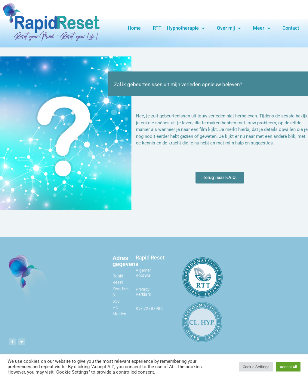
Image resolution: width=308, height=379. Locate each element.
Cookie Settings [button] (256, 367)
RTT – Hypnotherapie (179, 28)
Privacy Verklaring (145, 292)
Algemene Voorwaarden (148, 273)
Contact (290, 28)
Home (134, 28)
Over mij (229, 28)
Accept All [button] (288, 367)
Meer (261, 28)
